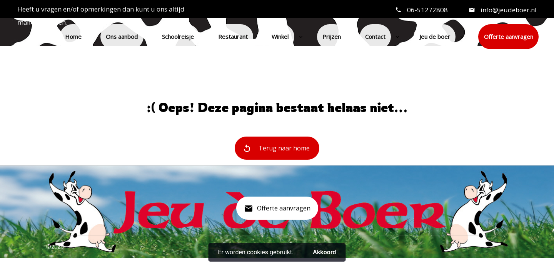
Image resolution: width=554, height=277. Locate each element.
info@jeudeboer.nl (508, 9)
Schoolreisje (178, 36)
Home (73, 36)
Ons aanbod (122, 36)
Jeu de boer (434, 36)
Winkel (280, 36)
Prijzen (331, 36)
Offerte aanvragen (508, 36)
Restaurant (233, 36)
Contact (375, 36)
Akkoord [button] (324, 252)
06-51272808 (427, 9)
